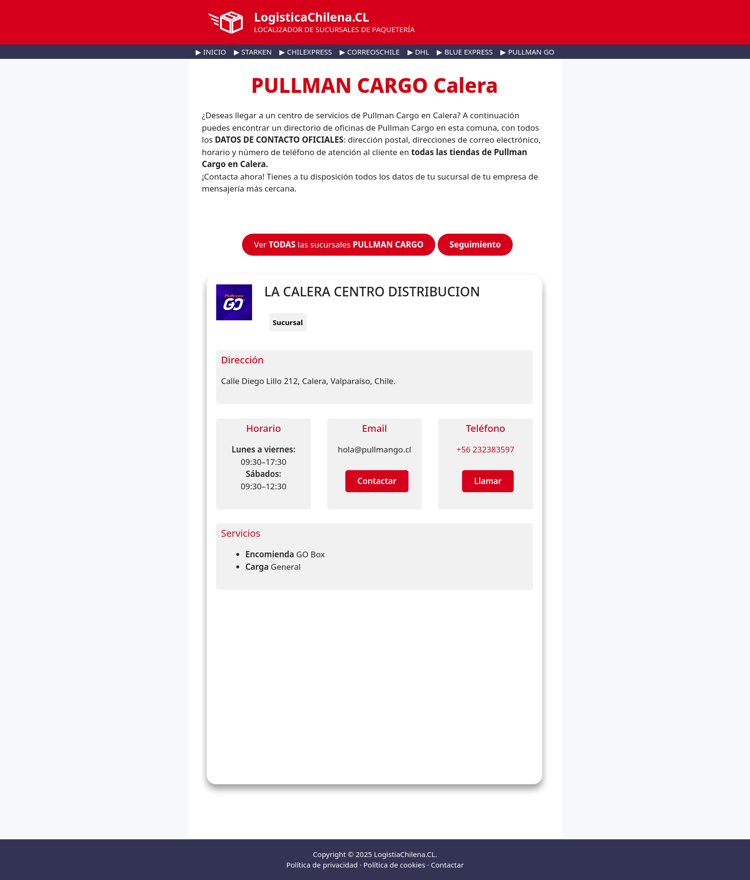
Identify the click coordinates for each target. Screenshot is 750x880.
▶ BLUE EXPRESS (465, 51)
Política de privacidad (322, 864)
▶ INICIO (211, 51)
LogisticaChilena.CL (311, 17)
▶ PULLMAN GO (527, 51)
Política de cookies (394, 864)
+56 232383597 (485, 449)
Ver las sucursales (339, 244)
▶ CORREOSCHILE (370, 51)
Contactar (447, 864)
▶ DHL (419, 51)
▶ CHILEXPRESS (305, 51)
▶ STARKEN (253, 51)
